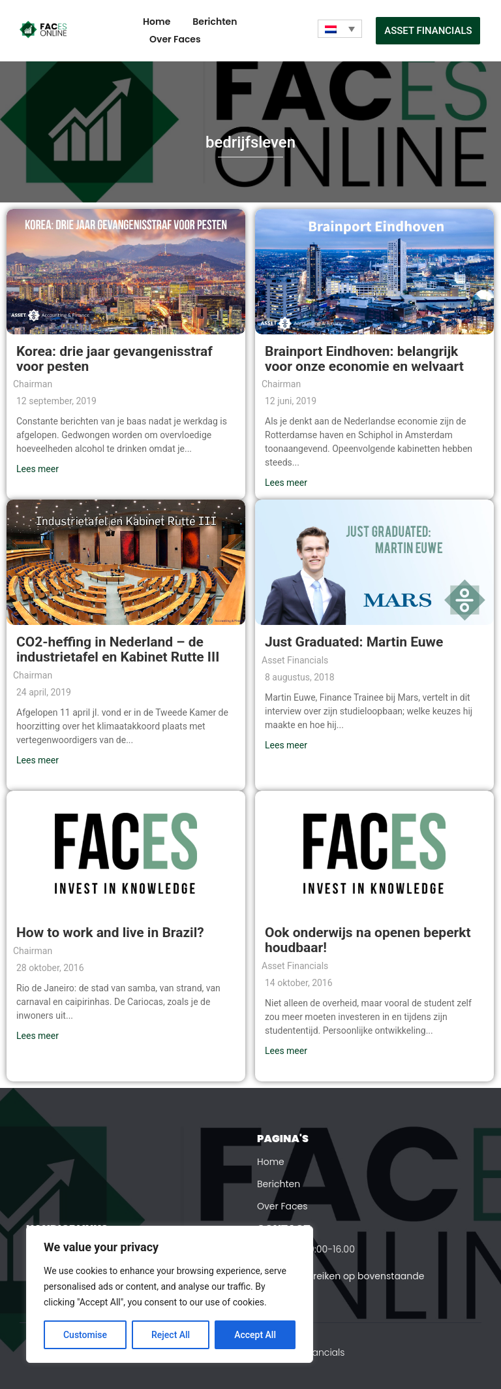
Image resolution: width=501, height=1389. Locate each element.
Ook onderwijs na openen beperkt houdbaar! (368, 940)
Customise (85, 1335)
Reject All (170, 1335)
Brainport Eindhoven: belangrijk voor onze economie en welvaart (364, 358)
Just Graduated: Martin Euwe (354, 642)
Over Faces (175, 39)
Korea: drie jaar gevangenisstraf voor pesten (114, 358)
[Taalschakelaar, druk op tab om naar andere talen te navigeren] (340, 29)
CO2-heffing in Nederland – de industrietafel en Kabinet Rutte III (117, 649)
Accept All (255, 1335)
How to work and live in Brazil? (110, 932)
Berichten (214, 21)
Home (156, 21)
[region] (169, 1294)
